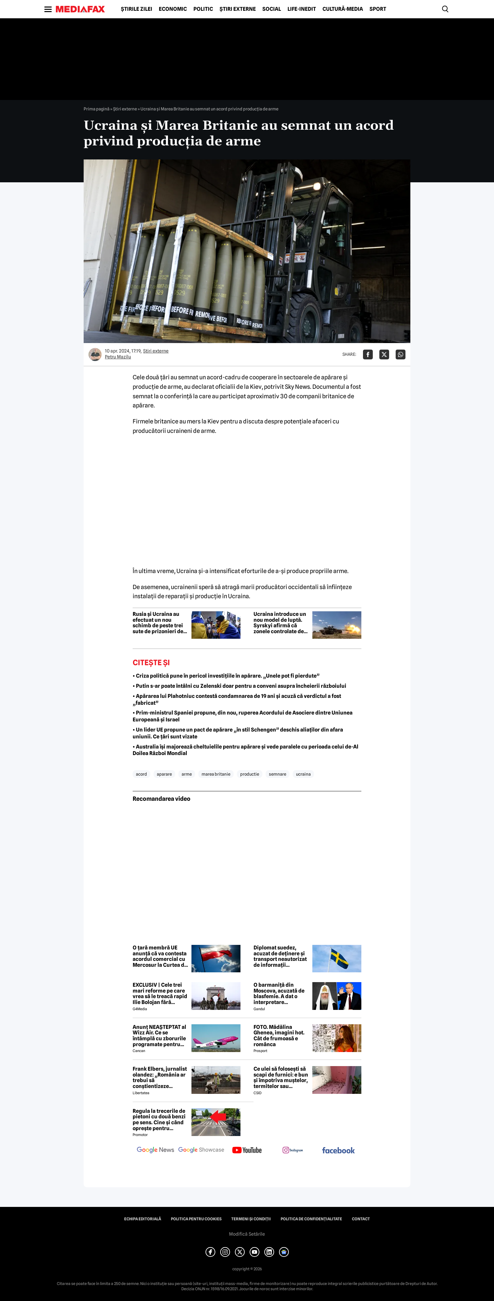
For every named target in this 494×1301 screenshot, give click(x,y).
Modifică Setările (247, 1234)
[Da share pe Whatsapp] (400, 354)
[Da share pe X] (384, 354)
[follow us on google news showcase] (201, 1151)
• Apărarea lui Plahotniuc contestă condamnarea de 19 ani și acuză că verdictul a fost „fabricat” (237, 699)
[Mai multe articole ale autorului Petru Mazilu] (95, 354)
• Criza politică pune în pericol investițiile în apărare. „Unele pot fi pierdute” (226, 676)
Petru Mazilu (118, 356)
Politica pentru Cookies (196, 1219)
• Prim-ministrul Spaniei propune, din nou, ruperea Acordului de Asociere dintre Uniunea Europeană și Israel (243, 716)
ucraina (303, 774)
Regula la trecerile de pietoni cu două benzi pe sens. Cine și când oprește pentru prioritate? (159, 1119)
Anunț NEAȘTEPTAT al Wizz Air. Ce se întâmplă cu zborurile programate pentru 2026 (159, 1035)
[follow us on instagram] (293, 1151)
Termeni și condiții (251, 1219)
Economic (173, 9)
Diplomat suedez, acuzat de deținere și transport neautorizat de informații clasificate (280, 956)
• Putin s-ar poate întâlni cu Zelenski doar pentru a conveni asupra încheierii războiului (239, 686)
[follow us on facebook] (338, 1151)
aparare (164, 774)
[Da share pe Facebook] (368, 354)
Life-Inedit (302, 9)
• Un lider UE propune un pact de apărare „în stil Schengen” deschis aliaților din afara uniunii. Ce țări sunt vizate (238, 733)
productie (249, 774)
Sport (378, 9)
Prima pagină (96, 108)
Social (271, 9)
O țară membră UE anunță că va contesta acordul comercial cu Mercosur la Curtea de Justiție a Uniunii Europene (160, 956)
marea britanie (216, 774)
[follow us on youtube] (247, 1151)
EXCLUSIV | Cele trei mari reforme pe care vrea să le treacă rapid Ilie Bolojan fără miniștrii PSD (160, 993)
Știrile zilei (136, 9)
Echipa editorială (142, 1219)
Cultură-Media (342, 9)
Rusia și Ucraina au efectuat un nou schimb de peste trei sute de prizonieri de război (158, 622)
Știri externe (238, 9)
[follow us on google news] (155, 1151)
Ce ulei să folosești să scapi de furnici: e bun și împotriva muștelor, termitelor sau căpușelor (281, 1077)
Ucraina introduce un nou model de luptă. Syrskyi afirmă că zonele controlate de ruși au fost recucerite (281, 622)
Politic (203, 9)
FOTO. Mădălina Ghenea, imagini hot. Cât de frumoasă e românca (279, 1035)
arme (187, 774)
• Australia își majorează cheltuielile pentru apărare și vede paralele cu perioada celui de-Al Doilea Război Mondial (245, 750)
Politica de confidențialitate (311, 1219)
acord (141, 774)
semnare (277, 774)
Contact (361, 1219)
